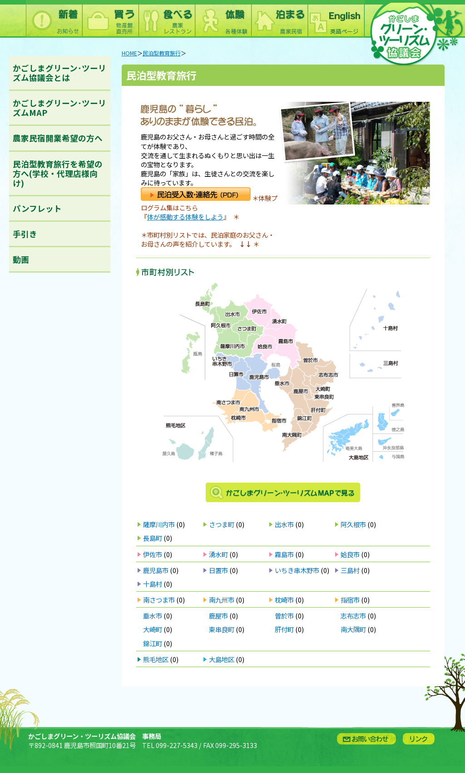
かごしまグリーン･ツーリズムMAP (59, 107)
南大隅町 (353, 629)
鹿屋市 (218, 615)
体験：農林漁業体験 (223, 19)
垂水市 (152, 615)
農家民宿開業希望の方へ (58, 138)
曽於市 (284, 615)
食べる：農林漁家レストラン (167, 19)
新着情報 (54, 19)
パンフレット (37, 208)
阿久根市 (353, 524)
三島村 (350, 570)
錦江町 (152, 643)
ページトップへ (444, 717)
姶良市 (350, 554)
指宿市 (350, 599)
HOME (129, 53)
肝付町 (284, 629)
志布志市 (353, 615)
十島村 (152, 583)
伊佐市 (152, 554)
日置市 (218, 570)
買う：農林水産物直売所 (110, 19)
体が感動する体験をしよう (185, 216)
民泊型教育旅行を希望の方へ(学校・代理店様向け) (58, 173)
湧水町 (218, 554)
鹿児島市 (155, 570)
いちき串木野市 (297, 570)
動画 (21, 259)
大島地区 (221, 659)
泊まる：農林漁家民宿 (279, 19)
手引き (25, 233)
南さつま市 (159, 599)
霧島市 (284, 554)
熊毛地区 (155, 659)
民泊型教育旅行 (162, 53)
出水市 (284, 524)
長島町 (152, 538)
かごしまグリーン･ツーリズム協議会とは (59, 72)
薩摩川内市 (159, 524)
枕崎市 (284, 599)
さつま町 (221, 524)
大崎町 (152, 629)
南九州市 (221, 599)
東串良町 (221, 629)
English (335, 19)
